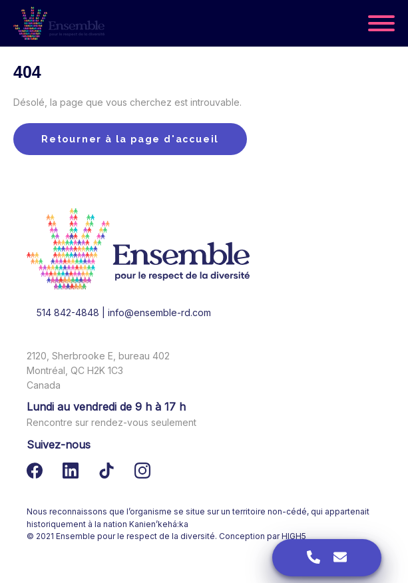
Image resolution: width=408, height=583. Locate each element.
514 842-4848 (68, 312)
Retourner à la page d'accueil (130, 139)
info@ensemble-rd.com (159, 312)
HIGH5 (294, 536)
